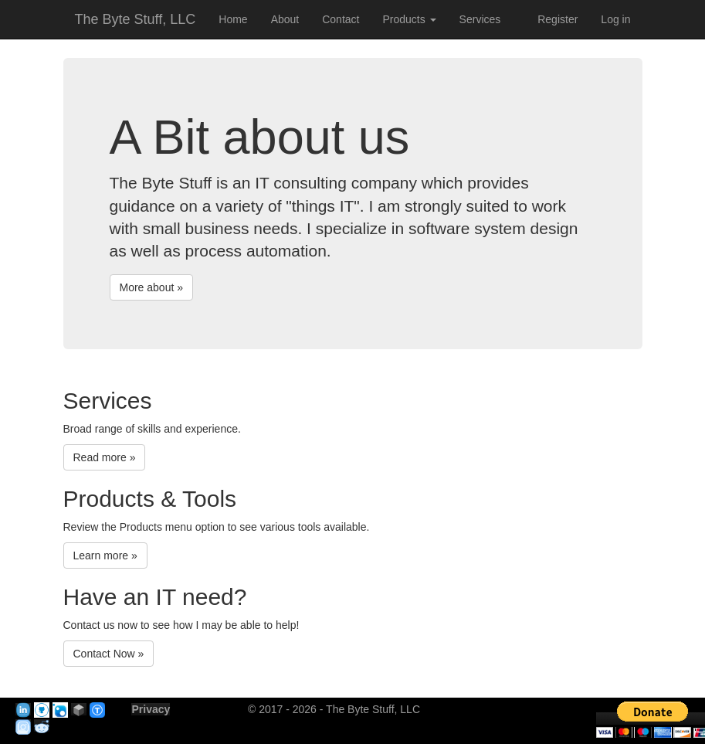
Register (557, 19)
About (285, 19)
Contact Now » (108, 653)
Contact (340, 19)
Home (233, 19)
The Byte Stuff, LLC (135, 19)
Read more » (104, 457)
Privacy (150, 709)
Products (409, 19)
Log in (615, 19)
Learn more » (105, 555)
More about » (152, 287)
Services (480, 19)
